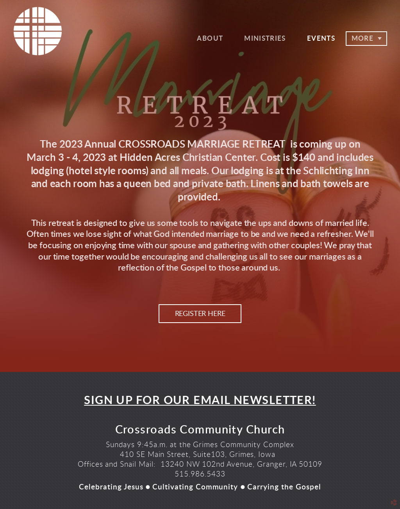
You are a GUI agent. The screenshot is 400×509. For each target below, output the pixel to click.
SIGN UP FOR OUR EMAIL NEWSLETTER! (200, 400)
